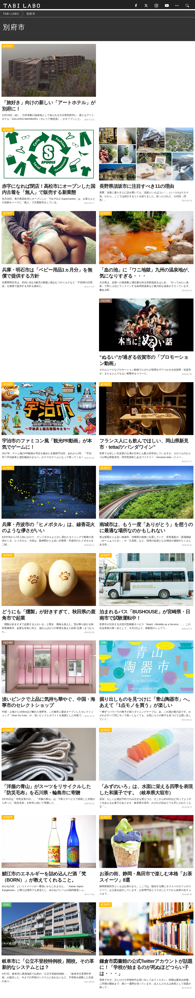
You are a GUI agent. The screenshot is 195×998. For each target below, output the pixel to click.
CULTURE (105, 302)
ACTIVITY (8, 47)
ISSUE (6, 905)
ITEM (103, 643)
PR (102, 130)
